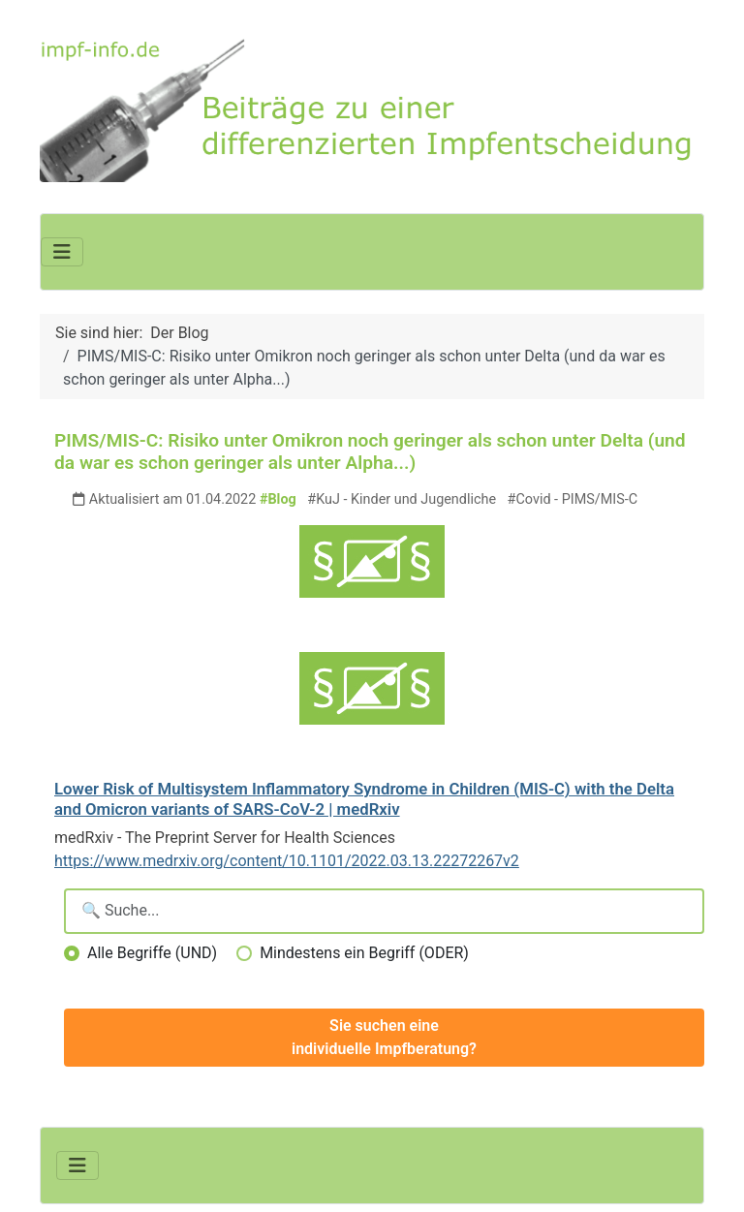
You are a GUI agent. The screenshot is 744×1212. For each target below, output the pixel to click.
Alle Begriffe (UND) (152, 953)
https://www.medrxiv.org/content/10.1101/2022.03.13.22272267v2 (286, 861)
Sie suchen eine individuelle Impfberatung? (384, 1037)
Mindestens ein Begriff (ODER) (364, 953)
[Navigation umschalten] (62, 251)
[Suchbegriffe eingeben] (384, 911)
